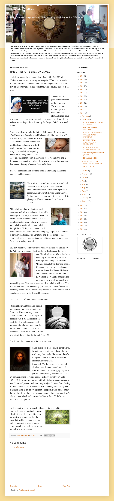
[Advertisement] (40, 467)
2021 (82, 93)
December (85, 116)
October (85, 171)
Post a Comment (18, 447)
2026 (82, 76)
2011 (82, 216)
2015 (82, 113)
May (83, 188)
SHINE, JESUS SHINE (90, 158)
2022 (82, 89)
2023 (82, 86)
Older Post (66, 486)
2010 (82, 219)
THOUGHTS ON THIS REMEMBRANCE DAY (91, 148)
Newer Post (14, 486)
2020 (82, 96)
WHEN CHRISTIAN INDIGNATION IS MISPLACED (89, 142)
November (86, 119)
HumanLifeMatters (22, 9)
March (84, 194)
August (84, 177)
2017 (82, 106)
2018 (82, 103)
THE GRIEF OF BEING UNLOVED (90, 129)
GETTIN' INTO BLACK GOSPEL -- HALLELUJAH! (92, 162)
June (83, 184)
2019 (82, 100)
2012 (82, 212)
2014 (82, 205)
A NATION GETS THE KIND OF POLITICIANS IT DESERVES (92, 135)
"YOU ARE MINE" (88, 166)
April (84, 191)
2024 (82, 83)
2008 (82, 226)
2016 (82, 110)
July (83, 181)
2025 (82, 79)
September (86, 174)
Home (40, 486)
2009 (82, 222)
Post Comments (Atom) (27, 490)
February (85, 198)
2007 (82, 229)
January (85, 201)
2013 (82, 209)
